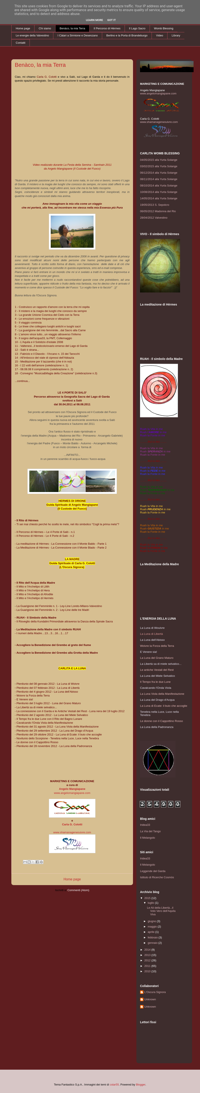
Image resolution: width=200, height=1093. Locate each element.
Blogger (140, 1084)
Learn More (94, 20)
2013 (147, 955)
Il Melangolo (147, 837)
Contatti (20, 42)
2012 (147, 960)
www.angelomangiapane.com (72, 793)
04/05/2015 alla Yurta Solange (158, 159)
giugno (152, 921)
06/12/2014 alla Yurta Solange (158, 172)
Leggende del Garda (153, 871)
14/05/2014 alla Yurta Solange (158, 198)
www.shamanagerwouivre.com (72, 832)
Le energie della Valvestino (32, 35)
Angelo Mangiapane (72, 788)
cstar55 (114, 1084)
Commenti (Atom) (78, 890)
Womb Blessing (163, 28)
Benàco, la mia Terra (72, 28)
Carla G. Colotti (72, 824)
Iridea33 (145, 824)
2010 (147, 971)
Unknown (150, 999)
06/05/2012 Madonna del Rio (158, 211)
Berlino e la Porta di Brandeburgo (127, 35)
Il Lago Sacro (137, 28)
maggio (153, 926)
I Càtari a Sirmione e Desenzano (78, 35)
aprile (151, 931)
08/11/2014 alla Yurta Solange (158, 179)
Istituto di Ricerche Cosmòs (157, 877)
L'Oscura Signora (155, 992)
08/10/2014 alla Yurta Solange (158, 185)
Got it (111, 20)
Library (176, 35)
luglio (151, 902)
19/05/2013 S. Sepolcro (154, 204)
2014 (147, 949)
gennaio (153, 942)
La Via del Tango (150, 831)
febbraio (153, 937)
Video (159, 35)
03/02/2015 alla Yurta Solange (158, 166)
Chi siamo (45, 28)
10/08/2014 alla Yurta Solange (158, 192)
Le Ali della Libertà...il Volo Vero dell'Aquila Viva (161, 911)
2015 (147, 898)
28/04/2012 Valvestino (153, 217)
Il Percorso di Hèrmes (107, 28)
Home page (23, 28)
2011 (147, 966)
